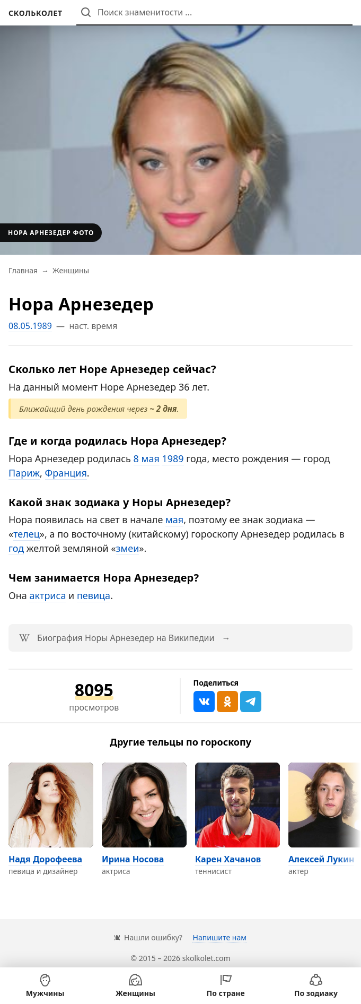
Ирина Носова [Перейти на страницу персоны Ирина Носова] (133, 859)
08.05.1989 (30, 326)
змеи (127, 548)
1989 (172, 458)
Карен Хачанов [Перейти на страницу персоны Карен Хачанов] (228, 859)
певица (93, 595)
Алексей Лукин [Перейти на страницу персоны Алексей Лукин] (321, 859)
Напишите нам (219, 937)
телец (26, 533)
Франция (66, 472)
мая (174, 519)
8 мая (147, 458)
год (16, 548)
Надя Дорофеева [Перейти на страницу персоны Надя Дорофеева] (45, 859)
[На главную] (35, 13)
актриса (47, 595)
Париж (24, 472)
